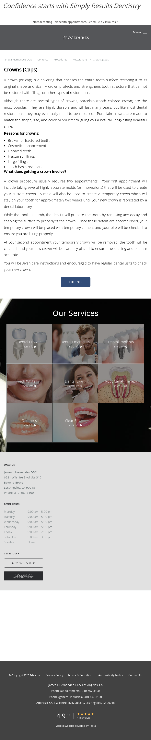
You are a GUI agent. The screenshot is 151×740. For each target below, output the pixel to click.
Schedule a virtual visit (103, 22)
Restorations (80, 59)
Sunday (32, 542)
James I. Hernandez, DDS (18, 59)
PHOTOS (75, 282)
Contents (43, 59)
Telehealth (60, 22)
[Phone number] (23, 563)
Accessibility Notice (111, 675)
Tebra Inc (35, 675)
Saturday (32, 537)
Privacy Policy (54, 675)
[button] (145, 32)
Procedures (61, 59)
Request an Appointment (23, 576)
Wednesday (32, 521)
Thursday (32, 526)
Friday (32, 531)
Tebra (92, 725)
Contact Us (135, 675)
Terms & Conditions (81, 675)
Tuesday (32, 516)
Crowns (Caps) (101, 59)
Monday (32, 511)
